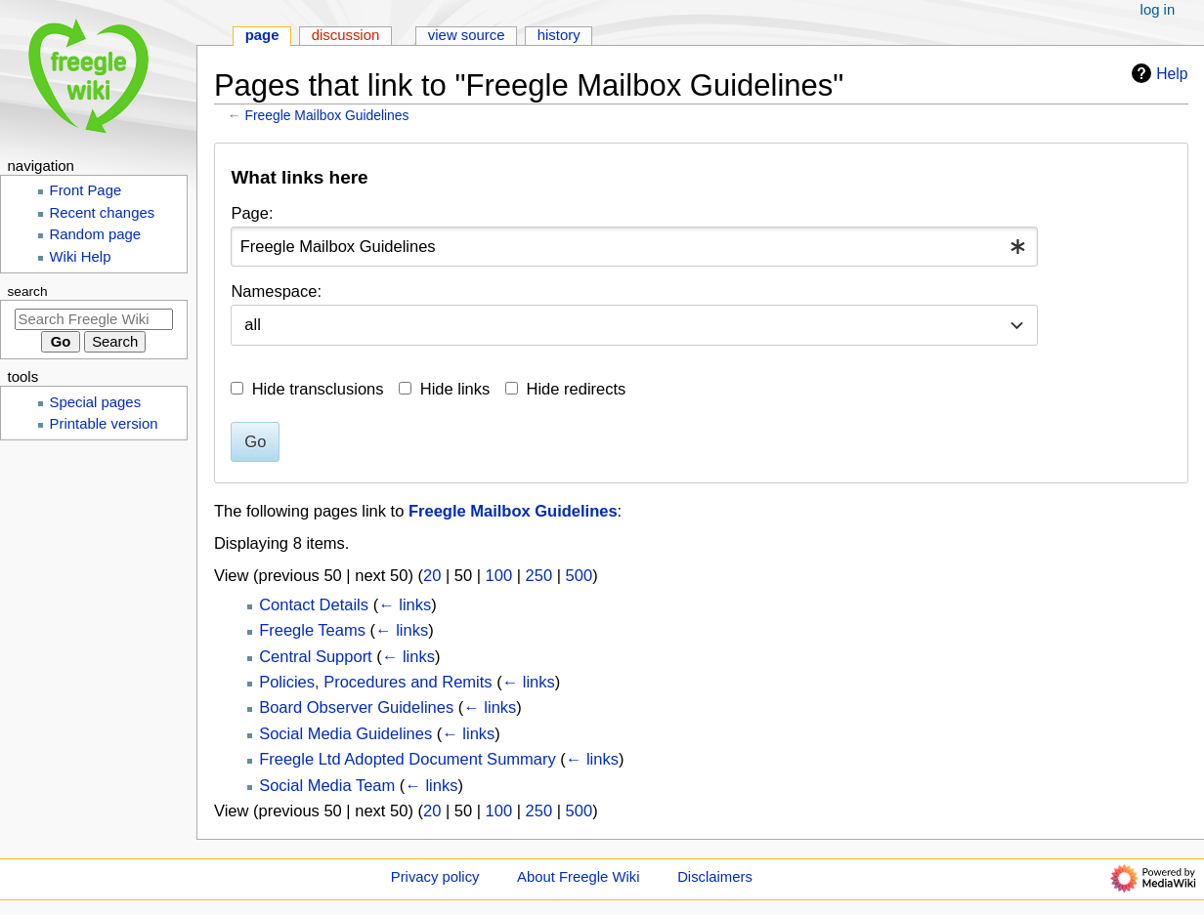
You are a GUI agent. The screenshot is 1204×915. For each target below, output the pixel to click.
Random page (96, 234)
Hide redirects (576, 388)
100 (499, 575)
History (559, 35)
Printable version (104, 424)
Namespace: (276, 291)
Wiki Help (80, 257)
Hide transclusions (318, 388)
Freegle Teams (312, 630)
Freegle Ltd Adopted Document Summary (407, 759)
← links (404, 604)
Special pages (96, 402)
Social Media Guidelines (345, 733)
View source (466, 35)
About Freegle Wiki (578, 877)
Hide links (455, 388)
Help (1157, 73)
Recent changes (102, 213)
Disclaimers (714, 877)
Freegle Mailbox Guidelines (327, 115)
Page (262, 35)
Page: (252, 213)
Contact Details (313, 604)
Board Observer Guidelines (356, 707)
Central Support (315, 656)
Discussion (346, 35)
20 (432, 575)
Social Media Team (327, 785)
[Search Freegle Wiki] (94, 319)
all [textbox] (252, 324)
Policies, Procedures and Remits (375, 681)
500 (579, 575)
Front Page (86, 190)
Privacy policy (435, 877)
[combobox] (634, 247)
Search (28, 291)
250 (539, 575)
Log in (1158, 10)
